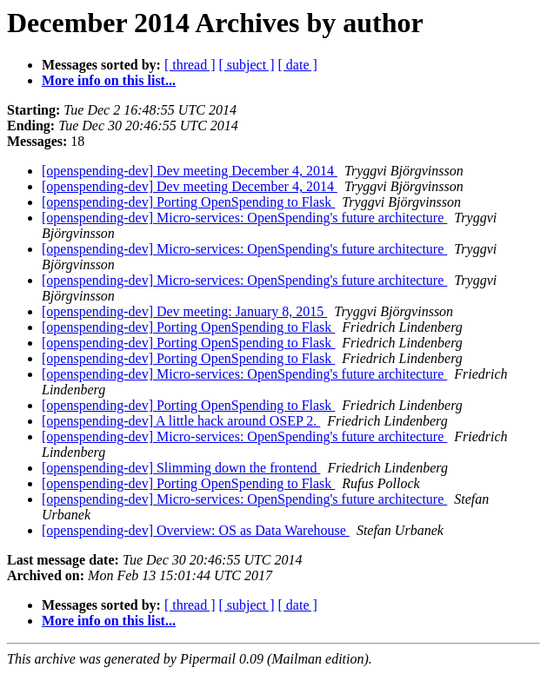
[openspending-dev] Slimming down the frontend (181, 467)
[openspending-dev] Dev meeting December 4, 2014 (189, 170)
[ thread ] (190, 64)
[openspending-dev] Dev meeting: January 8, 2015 (184, 311)
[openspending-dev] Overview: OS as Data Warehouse (196, 530)
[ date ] (297, 64)
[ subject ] (247, 64)
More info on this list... (109, 80)
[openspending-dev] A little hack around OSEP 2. (181, 420)
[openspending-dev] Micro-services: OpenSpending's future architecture (244, 217)
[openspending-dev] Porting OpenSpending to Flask (188, 202)
